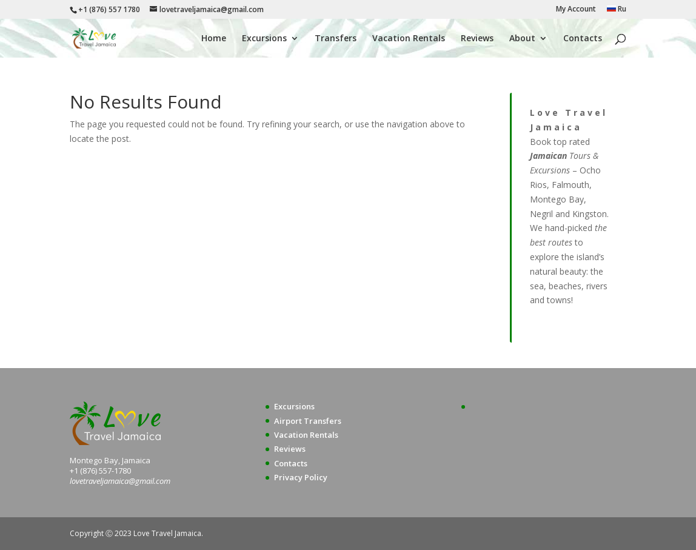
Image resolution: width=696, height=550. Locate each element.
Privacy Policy (300, 477)
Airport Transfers (307, 420)
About (522, 39)
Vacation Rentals (408, 39)
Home (213, 39)
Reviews (477, 39)
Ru (616, 9)
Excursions (264, 39)
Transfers (335, 39)
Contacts (582, 39)
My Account (576, 9)
